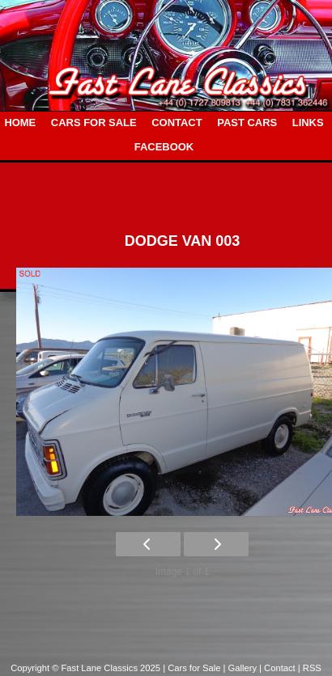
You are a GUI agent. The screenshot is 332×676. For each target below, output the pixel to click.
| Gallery (241, 668)
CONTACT (176, 122)
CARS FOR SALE (94, 122)
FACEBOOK (164, 147)
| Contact (278, 668)
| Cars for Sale (193, 668)
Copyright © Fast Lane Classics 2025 (87, 668)
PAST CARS (247, 122)
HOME (20, 122)
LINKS (308, 122)
